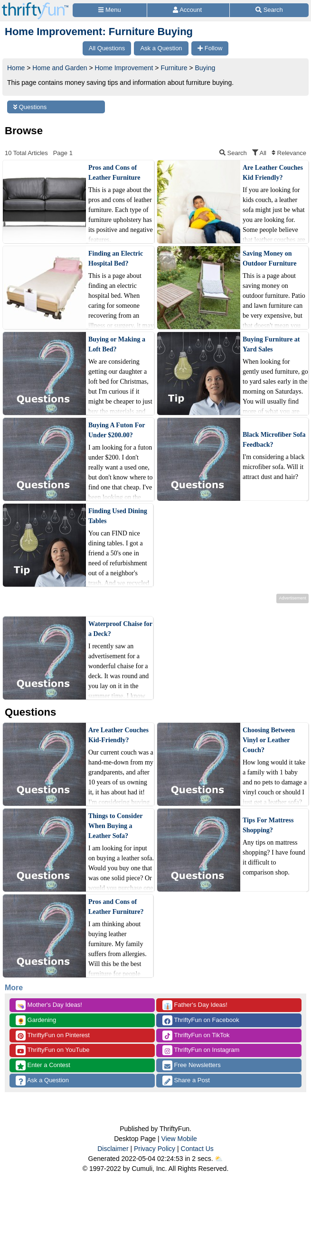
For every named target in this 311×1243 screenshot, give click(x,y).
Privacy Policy (154, 1148)
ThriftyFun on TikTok (195, 1035)
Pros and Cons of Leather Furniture (114, 172)
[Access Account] (188, 10)
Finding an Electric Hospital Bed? (115, 258)
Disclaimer (112, 1148)
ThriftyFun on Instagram (200, 1050)
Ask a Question (42, 1081)
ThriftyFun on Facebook (200, 1020)
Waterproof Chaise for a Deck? (120, 628)
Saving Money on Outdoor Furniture (269, 258)
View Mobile (179, 1138)
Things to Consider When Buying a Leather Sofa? (115, 825)
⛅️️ (219, 1158)
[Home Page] (35, 5)
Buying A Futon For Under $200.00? (116, 430)
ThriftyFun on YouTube (52, 1050)
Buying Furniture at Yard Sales (271, 344)
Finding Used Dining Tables (117, 516)
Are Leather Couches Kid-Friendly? (118, 735)
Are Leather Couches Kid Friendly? (273, 172)
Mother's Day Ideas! (49, 1005)
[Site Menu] (110, 10)
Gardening (36, 1020)
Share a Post (186, 1081)
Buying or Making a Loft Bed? (116, 344)
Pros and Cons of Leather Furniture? (116, 906)
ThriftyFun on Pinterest (53, 1035)
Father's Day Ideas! (194, 1005)
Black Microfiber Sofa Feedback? (274, 439)
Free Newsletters (191, 1065)
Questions (30, 106)
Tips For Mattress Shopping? (268, 825)
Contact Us (197, 1148)
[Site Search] (269, 10)
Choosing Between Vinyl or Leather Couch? (269, 740)
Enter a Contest (43, 1065)
